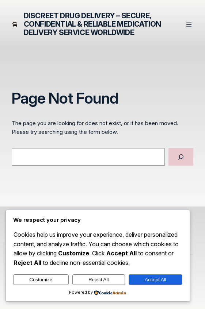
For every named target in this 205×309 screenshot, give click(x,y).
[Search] (180, 157)
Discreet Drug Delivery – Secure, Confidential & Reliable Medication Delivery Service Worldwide (92, 24)
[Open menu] (189, 24)
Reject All (98, 279)
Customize (40, 279)
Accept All (155, 279)
